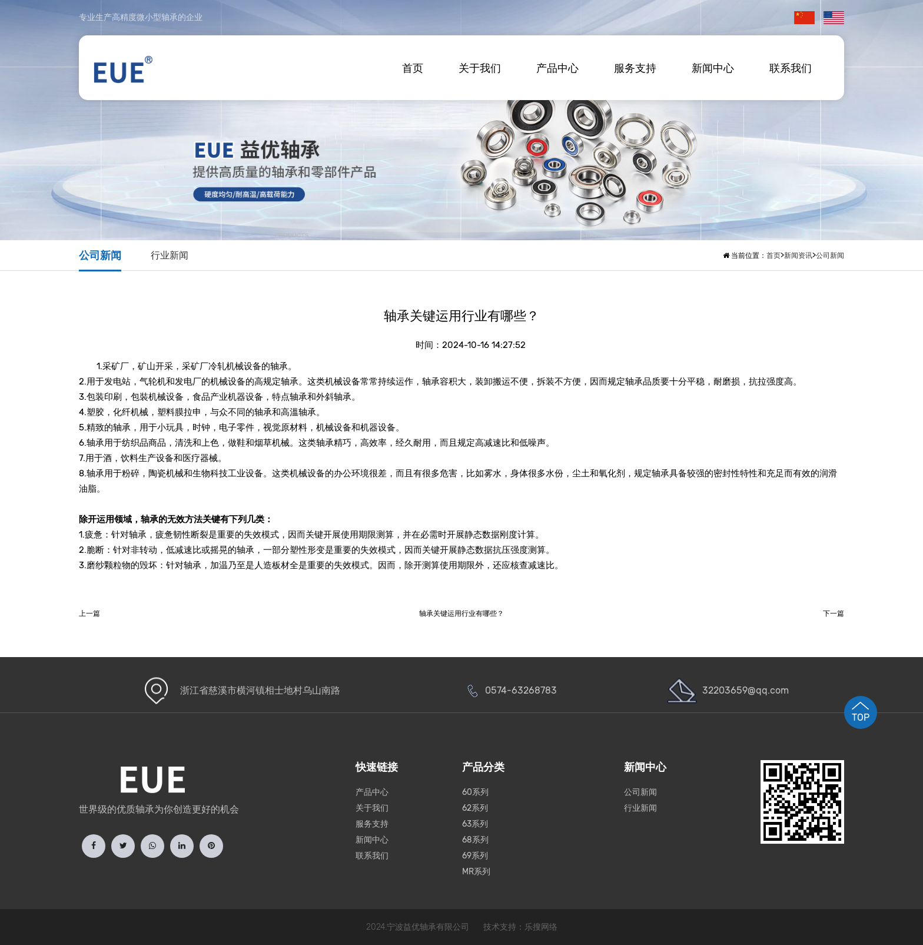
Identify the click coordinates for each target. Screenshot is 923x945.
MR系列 (476, 872)
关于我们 (480, 68)
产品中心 (557, 68)
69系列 (475, 856)
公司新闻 (100, 255)
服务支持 (635, 68)
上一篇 (89, 613)
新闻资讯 (798, 255)
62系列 (475, 808)
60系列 (475, 792)
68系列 (475, 840)
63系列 (475, 824)
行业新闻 (169, 255)
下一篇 (833, 613)
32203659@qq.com (745, 690)
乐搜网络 (540, 927)
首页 (412, 68)
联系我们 (790, 68)
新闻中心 (713, 68)
